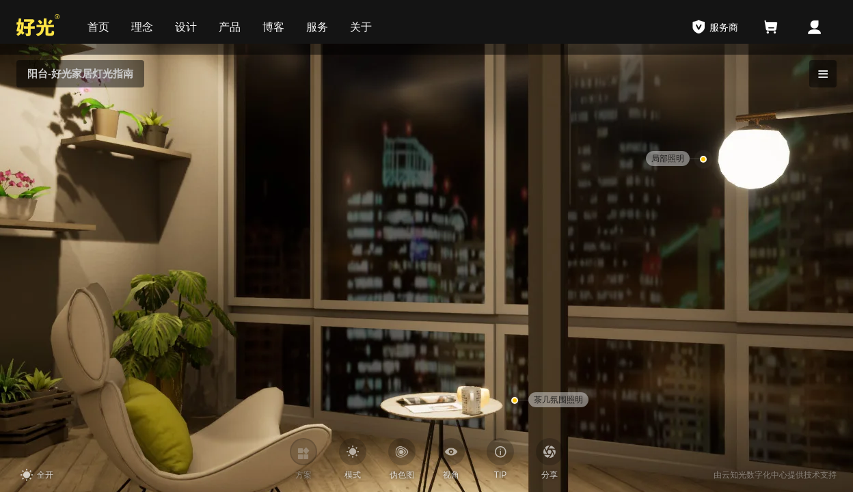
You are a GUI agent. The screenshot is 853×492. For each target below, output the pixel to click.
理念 (142, 27)
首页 (98, 27)
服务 (317, 27)
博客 (273, 27)
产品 (230, 27)
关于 (361, 27)
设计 (186, 27)
